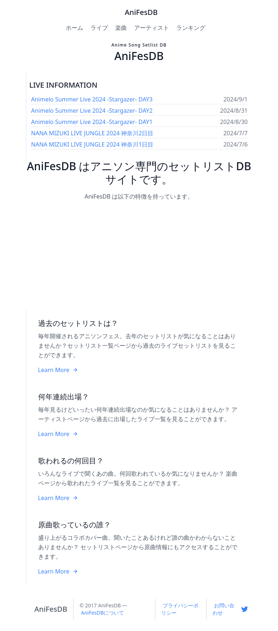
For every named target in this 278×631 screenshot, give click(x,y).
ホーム (74, 28)
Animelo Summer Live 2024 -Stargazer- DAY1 (92, 122)
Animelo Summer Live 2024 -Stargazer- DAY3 (92, 99)
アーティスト (151, 28)
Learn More (58, 370)
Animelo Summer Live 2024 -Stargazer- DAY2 (92, 111)
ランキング (190, 28)
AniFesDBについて (102, 612)
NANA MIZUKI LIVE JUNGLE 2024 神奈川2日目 (92, 133)
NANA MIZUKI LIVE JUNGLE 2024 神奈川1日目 (92, 144)
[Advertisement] (139, 256)
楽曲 (121, 28)
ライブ (99, 28)
